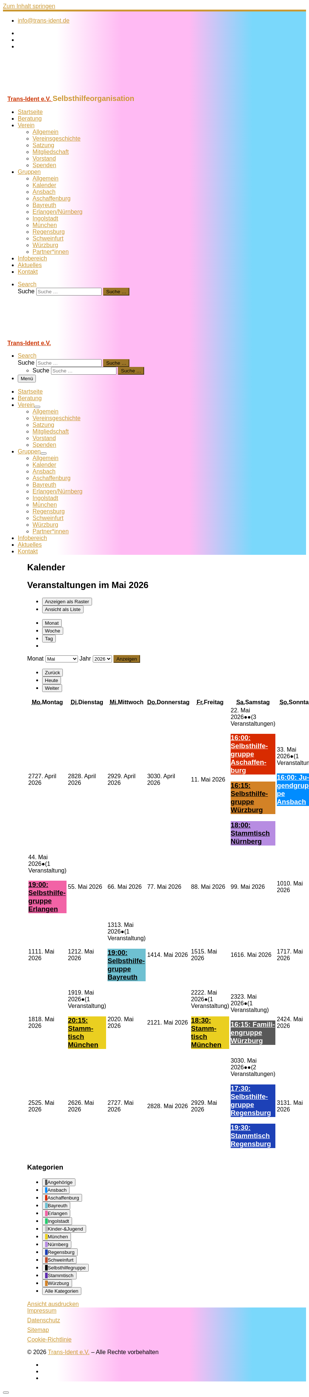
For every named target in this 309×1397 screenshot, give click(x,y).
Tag (49, 638)
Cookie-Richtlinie (49, 1339)
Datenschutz (43, 1320)
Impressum (42, 1310)
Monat (52, 623)
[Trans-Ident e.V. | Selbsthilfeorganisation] (49, 91)
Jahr (85, 658)
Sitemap (38, 1330)
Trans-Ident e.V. (69, 1352)
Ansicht (53, 1304)
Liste (63, 609)
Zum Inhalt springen (29, 6)
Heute (51, 680)
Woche (52, 631)
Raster (67, 601)
